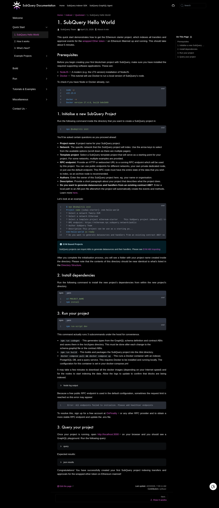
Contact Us (19, 108)
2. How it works (21, 41)
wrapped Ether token (94, 41)
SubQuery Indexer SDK (77, 5)
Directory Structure (71, 265)
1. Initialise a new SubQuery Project (191, 45)
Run (15, 78)
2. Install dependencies (187, 49)
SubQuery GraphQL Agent (101, 5)
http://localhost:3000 (108, 434)
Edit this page (64, 486)
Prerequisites (183, 41)
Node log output (70, 385)
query (66, 446)
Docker (63, 76)
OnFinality (111, 413)
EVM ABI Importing (151, 249)
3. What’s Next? (22, 48)
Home (62, 5)
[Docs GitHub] (173, 5)
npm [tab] (61, 293)
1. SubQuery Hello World (26, 34)
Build (15, 68)
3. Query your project (186, 57)
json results (68, 462)
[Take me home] (34, 5)
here (75, 192)
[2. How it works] (112, 498)
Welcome (18, 18)
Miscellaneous (20, 99)
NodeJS (64, 72)
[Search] (192, 5)
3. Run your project (185, 53)
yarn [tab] (69, 293)
